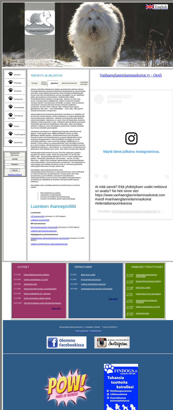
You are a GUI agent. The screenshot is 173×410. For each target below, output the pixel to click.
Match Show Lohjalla (88, 274)
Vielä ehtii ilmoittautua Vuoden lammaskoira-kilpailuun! (42, 303)
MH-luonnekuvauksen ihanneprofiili (44, 227)
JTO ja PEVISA (44, 83)
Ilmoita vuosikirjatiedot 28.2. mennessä (37, 293)
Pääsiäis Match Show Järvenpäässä (148, 294)
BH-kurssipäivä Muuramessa (91, 279)
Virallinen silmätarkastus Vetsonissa (93, 284)
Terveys (35, 83)
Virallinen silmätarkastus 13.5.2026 (36, 279)
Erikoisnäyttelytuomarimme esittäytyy (36, 274)
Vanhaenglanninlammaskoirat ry (136, 211)
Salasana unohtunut (15, 174)
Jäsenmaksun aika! (30, 284)
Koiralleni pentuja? (84, 83)
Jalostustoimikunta (69, 83)
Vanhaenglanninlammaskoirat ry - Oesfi (131, 75)
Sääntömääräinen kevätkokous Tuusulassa (146, 301)
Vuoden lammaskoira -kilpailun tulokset (37, 298)
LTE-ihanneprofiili (37, 216)
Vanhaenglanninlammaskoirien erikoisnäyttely (96, 289)
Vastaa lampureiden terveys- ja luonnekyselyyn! (40, 289)
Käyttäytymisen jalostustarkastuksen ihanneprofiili (50, 238)
